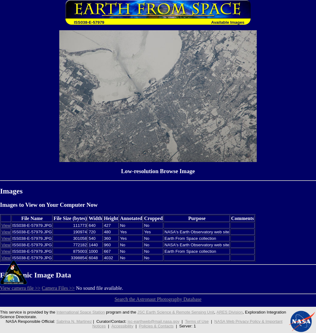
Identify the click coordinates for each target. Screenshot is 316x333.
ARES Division (232, 312)
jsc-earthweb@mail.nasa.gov (153, 321)
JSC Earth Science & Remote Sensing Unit (177, 312)
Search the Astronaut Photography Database (158, 299)
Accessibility (122, 326)
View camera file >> (20, 288)
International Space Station (81, 312)
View (6, 225)
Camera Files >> (58, 288)
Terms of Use (197, 321)
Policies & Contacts (156, 326)
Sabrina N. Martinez (73, 321)
